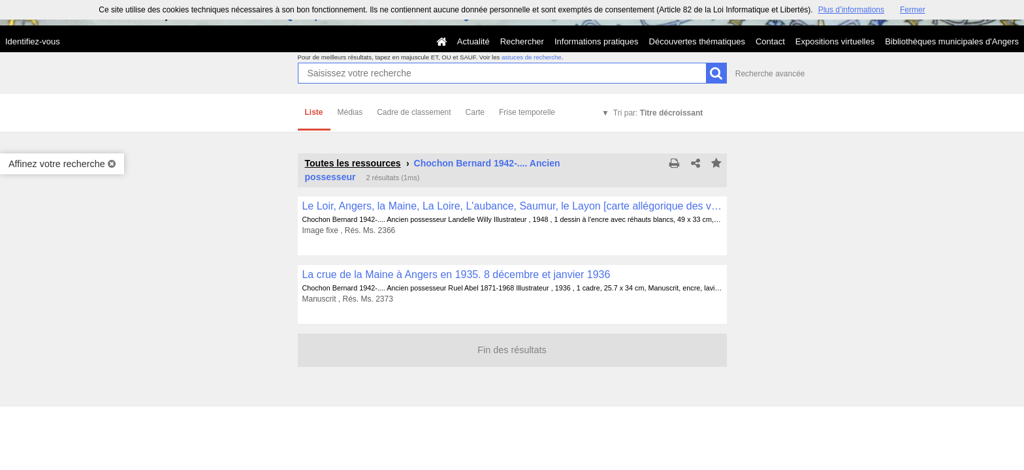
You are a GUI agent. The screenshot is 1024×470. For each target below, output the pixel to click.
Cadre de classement (414, 112)
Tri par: (658, 113)
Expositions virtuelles (834, 41)
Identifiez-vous (32, 41)
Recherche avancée (770, 73)
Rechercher (522, 41)
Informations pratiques (596, 41)
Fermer (912, 9)
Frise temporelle (527, 112)
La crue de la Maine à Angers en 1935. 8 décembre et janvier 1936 (456, 274)
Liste (314, 112)
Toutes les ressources (353, 163)
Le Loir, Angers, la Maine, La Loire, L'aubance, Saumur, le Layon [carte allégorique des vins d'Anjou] (512, 206)
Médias (350, 112)
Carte (475, 112)
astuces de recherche (532, 57)
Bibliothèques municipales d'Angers (952, 41)
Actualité (473, 41)
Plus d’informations (851, 9)
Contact (770, 41)
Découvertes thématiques (697, 41)
